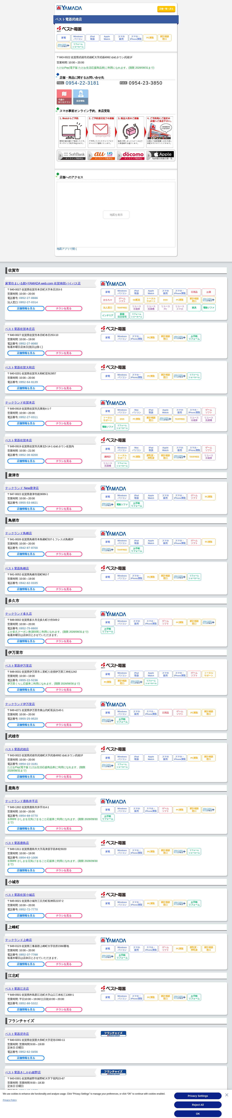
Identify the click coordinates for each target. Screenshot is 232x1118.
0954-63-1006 (28, 857)
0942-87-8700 (28, 547)
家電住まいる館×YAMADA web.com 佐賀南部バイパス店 (43, 283)
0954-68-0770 (28, 815)
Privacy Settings (198, 1095)
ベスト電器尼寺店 (17, 1033)
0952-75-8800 (28, 628)
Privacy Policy (10, 1100)
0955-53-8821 (28, 502)
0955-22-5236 (28, 680)
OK (198, 1113)
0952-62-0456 (28, 1051)
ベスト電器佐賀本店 (18, 440)
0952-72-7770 (28, 909)
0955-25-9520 (28, 718)
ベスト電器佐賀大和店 (20, 367)
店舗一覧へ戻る (166, 9)
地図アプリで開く (67, 248)
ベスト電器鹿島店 (17, 843)
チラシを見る (64, 308)
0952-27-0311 (28, 417)
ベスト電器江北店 (17, 988)
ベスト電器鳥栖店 (17, 568)
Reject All (198, 1104)
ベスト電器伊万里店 (18, 665)
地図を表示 (116, 214)
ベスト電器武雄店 (17, 749)
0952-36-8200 (28, 454)
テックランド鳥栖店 (18, 533)
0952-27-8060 (28, 343)
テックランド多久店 (18, 613)
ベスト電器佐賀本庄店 (20, 329)
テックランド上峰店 (18, 940)
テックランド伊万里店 (20, 704)
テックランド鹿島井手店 (21, 801)
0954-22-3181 (82, 83)
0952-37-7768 (28, 954)
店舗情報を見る (26, 308)
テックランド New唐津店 (22, 488)
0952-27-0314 (28, 302)
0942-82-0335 (28, 582)
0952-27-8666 (28, 298)
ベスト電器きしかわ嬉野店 (23, 1072)
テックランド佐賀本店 (20, 402)
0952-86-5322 (28, 1003)
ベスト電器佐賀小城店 (20, 894)
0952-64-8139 (28, 382)
